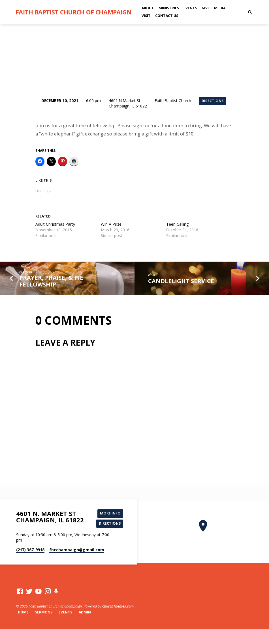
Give (206, 8)
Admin (85, 612)
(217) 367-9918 (30, 549)
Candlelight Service (181, 281)
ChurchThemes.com (118, 606)
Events (190, 8)
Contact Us (166, 15)
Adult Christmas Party (55, 224)
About (148, 8)
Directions (212, 101)
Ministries (169, 8)
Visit (146, 15)
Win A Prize (111, 224)
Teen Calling (177, 224)
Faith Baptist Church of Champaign (74, 12)
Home (23, 612)
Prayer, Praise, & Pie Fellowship (51, 280)
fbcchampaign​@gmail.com (76, 549)
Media (219, 8)
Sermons (43, 612)
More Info (110, 513)
